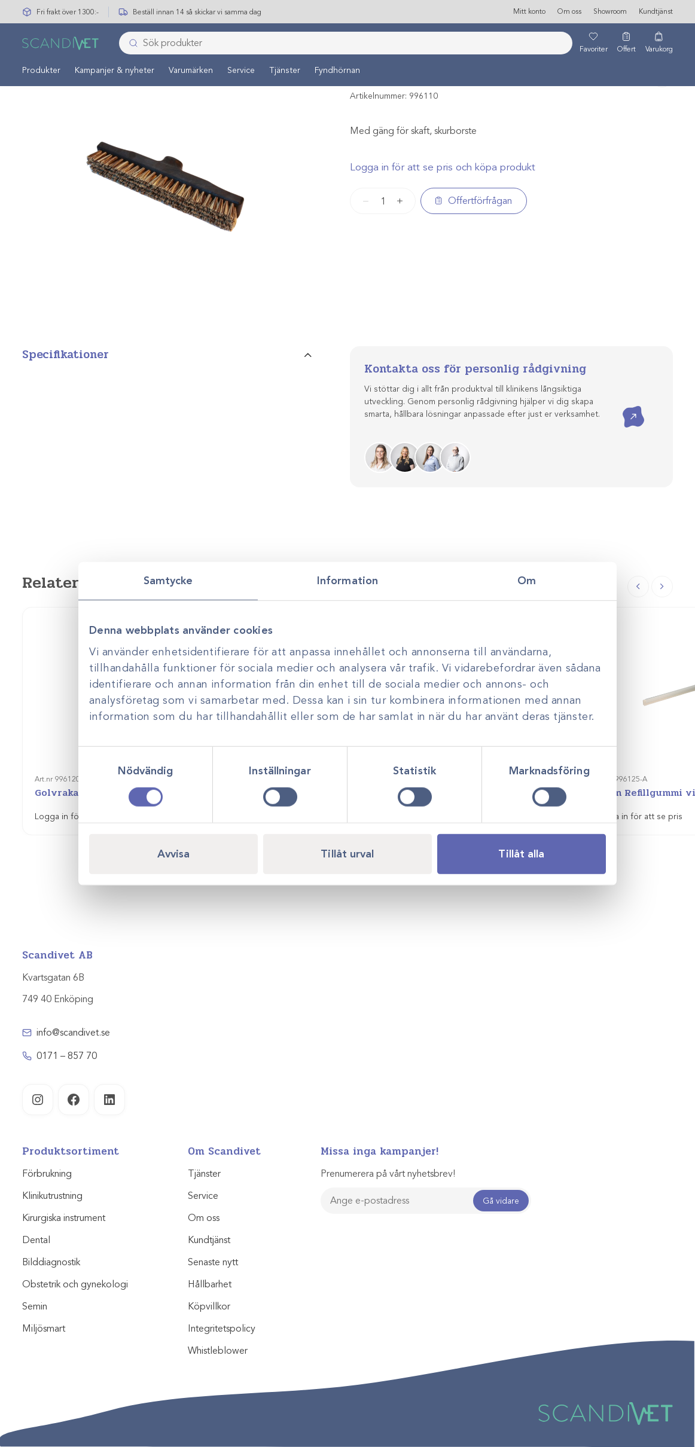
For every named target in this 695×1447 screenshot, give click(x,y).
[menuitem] (41, 70)
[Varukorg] (659, 43)
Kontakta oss (625, 406)
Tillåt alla (521, 853)
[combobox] (345, 43)
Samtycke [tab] (168, 580)
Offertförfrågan (480, 201)
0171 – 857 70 (66, 1056)
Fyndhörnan (337, 71)
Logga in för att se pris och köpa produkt (442, 167)
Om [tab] (526, 580)
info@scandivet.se (73, 1033)
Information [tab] (347, 580)
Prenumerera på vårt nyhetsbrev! (388, 1174)
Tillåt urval (347, 853)
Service (241, 71)
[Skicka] (130, 43)
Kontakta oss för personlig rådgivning (475, 369)
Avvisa (173, 853)
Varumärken (191, 71)
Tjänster (284, 71)
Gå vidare (501, 1201)
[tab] (167, 359)
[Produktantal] (383, 200)
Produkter (41, 71)
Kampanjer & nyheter (114, 71)
